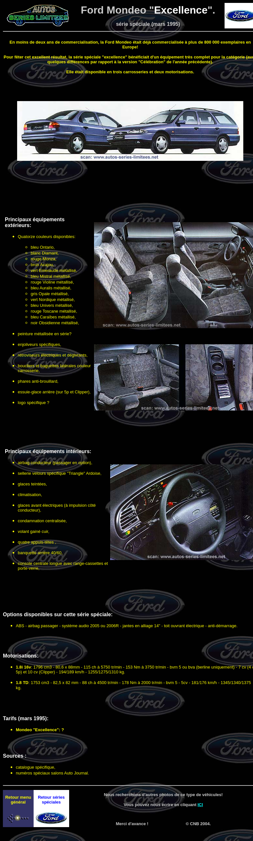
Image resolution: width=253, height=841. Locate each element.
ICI (200, 804)
